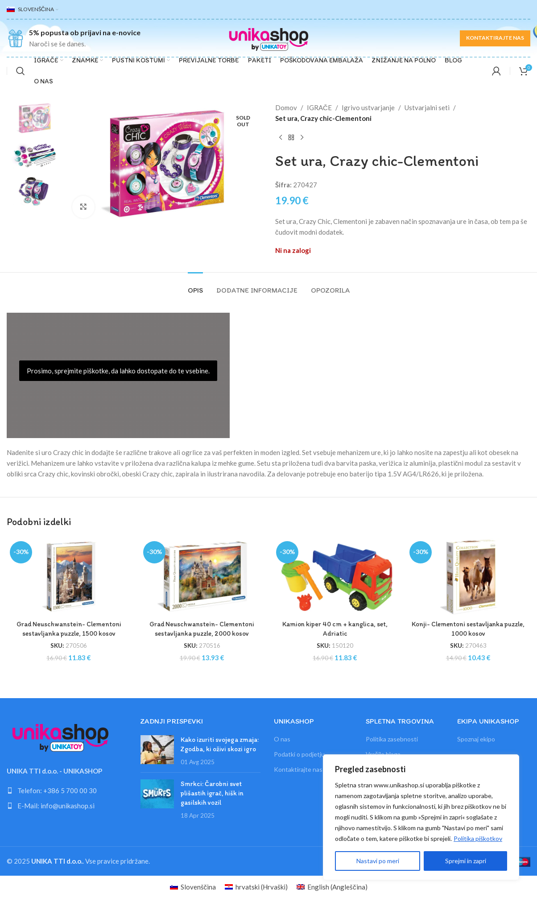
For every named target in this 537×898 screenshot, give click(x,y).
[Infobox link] (73, 38)
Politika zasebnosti (392, 739)
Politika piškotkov (478, 838)
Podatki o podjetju (299, 754)
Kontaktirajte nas (298, 769)
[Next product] (302, 137)
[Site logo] (268, 37)
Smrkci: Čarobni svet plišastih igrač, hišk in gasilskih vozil (212, 793)
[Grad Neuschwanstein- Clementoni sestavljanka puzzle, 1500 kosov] (69, 577)
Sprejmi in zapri (465, 861)
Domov (286, 107)
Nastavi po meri (377, 861)
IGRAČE (319, 107)
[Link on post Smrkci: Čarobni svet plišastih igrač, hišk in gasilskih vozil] (157, 793)
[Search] (20, 71)
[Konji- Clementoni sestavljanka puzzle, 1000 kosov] (468, 577)
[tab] (195, 285)
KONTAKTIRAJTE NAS (495, 37)
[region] (421, 817)
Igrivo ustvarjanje (368, 107)
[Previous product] (280, 137)
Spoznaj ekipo (476, 739)
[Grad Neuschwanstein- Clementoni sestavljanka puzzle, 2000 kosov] (202, 577)
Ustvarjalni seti (427, 107)
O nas (282, 739)
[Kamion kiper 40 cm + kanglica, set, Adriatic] (335, 577)
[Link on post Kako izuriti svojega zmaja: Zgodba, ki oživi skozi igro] (157, 749)
